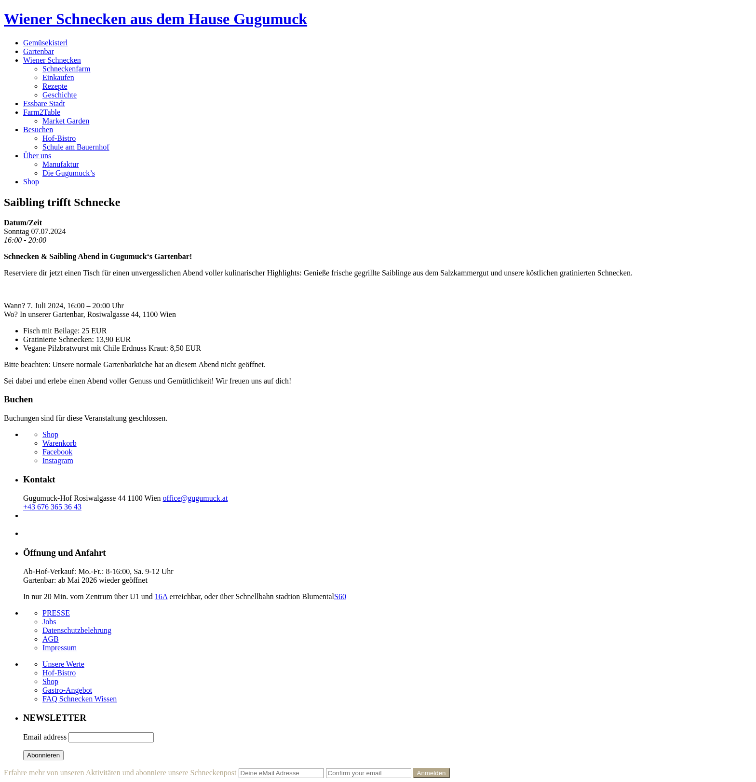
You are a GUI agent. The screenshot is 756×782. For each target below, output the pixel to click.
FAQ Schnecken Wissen (79, 699)
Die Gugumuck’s (68, 173)
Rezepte (55, 86)
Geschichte (59, 95)
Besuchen (38, 129)
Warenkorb (59, 443)
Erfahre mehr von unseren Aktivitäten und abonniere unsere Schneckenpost (120, 772)
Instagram (57, 460)
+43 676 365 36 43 (52, 507)
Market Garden (65, 121)
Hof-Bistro (59, 138)
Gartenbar (38, 51)
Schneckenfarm (66, 69)
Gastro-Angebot (67, 690)
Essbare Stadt (44, 103)
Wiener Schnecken (52, 60)
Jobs (49, 621)
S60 (340, 596)
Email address (45, 737)
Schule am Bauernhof (75, 147)
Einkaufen (58, 77)
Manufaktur (60, 164)
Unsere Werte (63, 664)
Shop (31, 182)
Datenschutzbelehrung (76, 630)
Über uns (37, 155)
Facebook (57, 452)
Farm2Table (41, 112)
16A (161, 596)
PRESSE (56, 613)
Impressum (59, 648)
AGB (50, 639)
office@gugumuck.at (195, 498)
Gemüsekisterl (45, 43)
